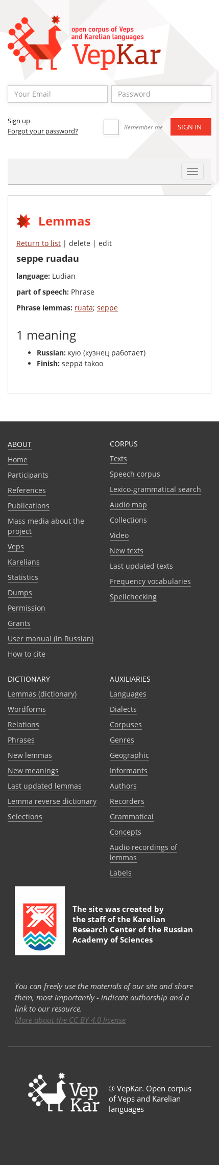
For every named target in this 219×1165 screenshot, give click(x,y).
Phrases (21, 740)
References (27, 490)
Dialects (123, 709)
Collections (128, 520)
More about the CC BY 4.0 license (70, 1020)
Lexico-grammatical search (155, 489)
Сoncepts (125, 832)
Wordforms (27, 709)
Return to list (38, 243)
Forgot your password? (43, 131)
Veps (16, 546)
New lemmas (30, 755)
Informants (129, 770)
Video (119, 535)
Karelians (24, 562)
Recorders (127, 801)
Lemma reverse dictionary (52, 801)
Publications (29, 505)
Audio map (128, 504)
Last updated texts (141, 566)
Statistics (23, 577)
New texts (126, 550)
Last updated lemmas (45, 786)
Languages (128, 694)
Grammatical (132, 816)
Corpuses (126, 724)
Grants (19, 623)
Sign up (19, 120)
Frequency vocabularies (150, 581)
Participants (28, 475)
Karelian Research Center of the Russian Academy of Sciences (132, 929)
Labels (121, 873)
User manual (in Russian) (50, 638)
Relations (23, 724)
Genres (122, 740)
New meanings (33, 770)
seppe (107, 307)
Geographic (129, 755)
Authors (123, 786)
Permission (26, 608)
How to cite (26, 654)
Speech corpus (135, 474)
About (20, 444)
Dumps (20, 592)
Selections (25, 816)
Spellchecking (133, 596)
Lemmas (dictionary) (42, 694)
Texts (118, 458)
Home (18, 459)
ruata (84, 307)
